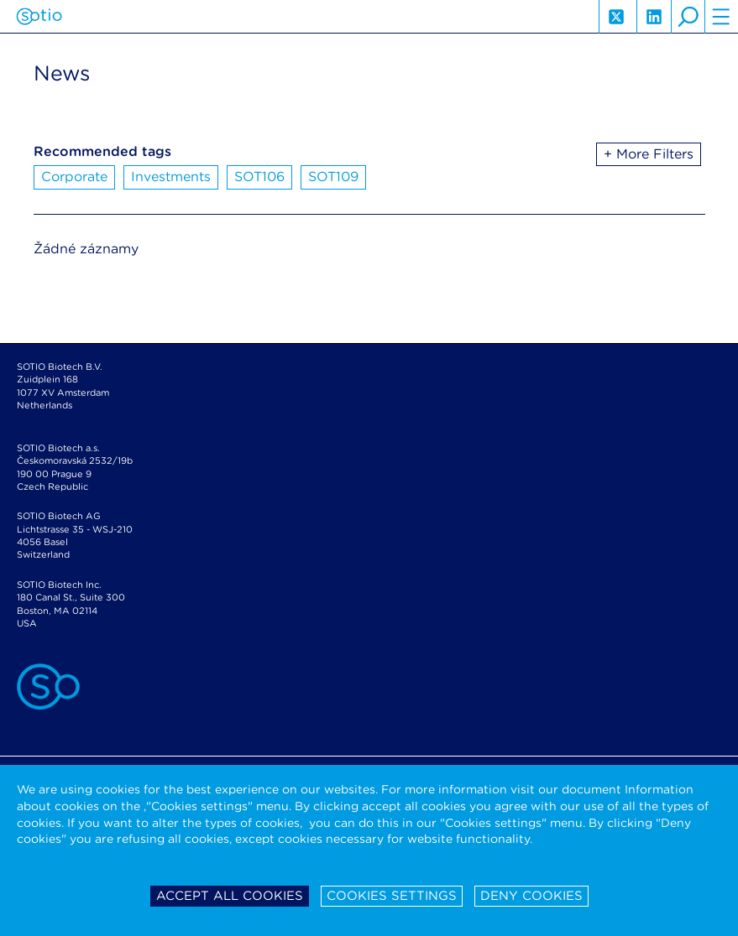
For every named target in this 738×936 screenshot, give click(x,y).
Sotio (39, 17)
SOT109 (333, 177)
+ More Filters (649, 154)
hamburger (721, 17)
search (687, 17)
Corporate (74, 177)
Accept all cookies (229, 895)
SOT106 (259, 177)
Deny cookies (531, 895)
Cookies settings (392, 895)
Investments (171, 177)
